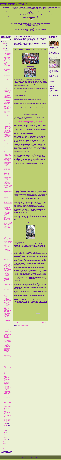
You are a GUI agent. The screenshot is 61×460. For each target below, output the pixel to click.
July (5, 428)
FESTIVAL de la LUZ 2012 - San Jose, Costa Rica (7, 396)
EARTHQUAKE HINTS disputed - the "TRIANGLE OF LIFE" (7, 209)
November (6, 51)
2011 (4, 441)
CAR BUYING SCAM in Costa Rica (7, 227)
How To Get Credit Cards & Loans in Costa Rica (7, 341)
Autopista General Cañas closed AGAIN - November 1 (8, 408)
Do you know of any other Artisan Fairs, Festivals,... (8, 253)
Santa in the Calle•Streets (6, 246)
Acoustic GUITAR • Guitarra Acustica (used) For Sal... (7, 200)
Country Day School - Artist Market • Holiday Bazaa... (8, 256)
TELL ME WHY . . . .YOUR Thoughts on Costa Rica (7, 135)
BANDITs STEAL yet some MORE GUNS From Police (8, 223)
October (5, 423)
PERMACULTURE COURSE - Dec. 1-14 (7, 412)
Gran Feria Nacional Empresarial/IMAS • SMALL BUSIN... (7, 319)
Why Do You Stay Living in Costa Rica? (7, 151)
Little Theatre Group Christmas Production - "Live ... (8, 92)
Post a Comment (18, 318)
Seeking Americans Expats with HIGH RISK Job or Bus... (7, 238)
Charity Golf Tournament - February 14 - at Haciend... (7, 78)
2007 (4, 448)
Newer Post (17, 322)
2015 (4, 43)
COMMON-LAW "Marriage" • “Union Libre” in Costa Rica (7, 115)
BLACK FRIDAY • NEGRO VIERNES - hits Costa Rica (8, 265)
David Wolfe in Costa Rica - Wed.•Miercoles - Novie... (8, 69)
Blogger (37, 457)
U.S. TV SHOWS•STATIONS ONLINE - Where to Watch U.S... (8, 323)
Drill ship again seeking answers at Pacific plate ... (7, 383)
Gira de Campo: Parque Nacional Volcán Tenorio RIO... (7, 420)
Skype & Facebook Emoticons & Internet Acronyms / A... (8, 191)
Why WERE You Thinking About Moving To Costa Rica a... (7, 143)
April (5, 434)
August (5, 427)
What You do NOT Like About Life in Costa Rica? (7, 155)
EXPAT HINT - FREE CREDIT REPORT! (7, 234)
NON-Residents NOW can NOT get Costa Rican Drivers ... (7, 388)
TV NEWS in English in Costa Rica (8, 332)
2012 (4, 48)
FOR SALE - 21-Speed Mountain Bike (7, 111)
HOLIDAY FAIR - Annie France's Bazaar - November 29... (8, 59)
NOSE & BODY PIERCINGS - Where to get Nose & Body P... (7, 350)
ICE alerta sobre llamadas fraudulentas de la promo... (7, 97)
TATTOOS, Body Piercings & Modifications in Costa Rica (7, 315)
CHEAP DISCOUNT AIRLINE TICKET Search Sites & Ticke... (8, 204)
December (6, 50)
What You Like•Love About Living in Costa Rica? (7, 159)
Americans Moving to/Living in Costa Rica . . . (7, 54)
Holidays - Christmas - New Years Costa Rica (8, 242)
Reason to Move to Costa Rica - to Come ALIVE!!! (7, 364)
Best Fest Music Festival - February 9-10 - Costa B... (7, 269)
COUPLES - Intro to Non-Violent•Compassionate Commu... (7, 261)
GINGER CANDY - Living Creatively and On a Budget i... (8, 403)
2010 (4, 443)
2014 (4, 45)
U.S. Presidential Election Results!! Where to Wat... (7, 392)
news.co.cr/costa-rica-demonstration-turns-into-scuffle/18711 (30, 121)
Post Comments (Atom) (23, 325)
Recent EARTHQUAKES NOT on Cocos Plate (7, 219)
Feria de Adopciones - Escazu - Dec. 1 (8, 124)
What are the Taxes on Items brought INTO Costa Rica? (7, 127)
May (5, 432)
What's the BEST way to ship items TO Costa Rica (7, 131)
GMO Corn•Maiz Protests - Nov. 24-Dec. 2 (7, 174)
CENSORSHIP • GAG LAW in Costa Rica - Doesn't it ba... (8, 291)
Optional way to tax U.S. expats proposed (7, 178)
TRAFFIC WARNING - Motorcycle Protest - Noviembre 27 (7, 107)
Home (30, 322)
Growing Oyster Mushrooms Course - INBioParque (8, 295)
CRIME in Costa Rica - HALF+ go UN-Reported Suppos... (7, 196)
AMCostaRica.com (32, 208)
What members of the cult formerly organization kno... (8, 87)
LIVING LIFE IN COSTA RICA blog (16, 4)
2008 (4, 446)
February (6, 437)
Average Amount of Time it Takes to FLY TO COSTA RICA (7, 360)
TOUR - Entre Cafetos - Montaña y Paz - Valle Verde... (7, 368)
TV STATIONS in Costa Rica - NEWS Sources (8, 400)
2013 (4, 46)
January (5, 439)
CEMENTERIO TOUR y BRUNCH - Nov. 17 (7, 287)
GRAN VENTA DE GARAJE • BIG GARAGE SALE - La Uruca (7, 304)
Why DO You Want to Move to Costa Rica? (7, 139)
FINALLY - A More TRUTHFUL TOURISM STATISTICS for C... (7, 336)
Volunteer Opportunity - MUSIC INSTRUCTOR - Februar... (7, 378)
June (5, 430)
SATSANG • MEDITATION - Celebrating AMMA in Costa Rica (8, 328)
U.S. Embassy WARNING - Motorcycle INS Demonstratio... (7, 74)
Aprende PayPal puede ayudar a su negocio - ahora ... (7, 182)
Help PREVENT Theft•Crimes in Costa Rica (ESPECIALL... (7, 83)
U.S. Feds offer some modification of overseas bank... (7, 168)
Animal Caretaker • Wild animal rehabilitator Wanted (7, 279)
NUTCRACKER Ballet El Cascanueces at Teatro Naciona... (7, 102)
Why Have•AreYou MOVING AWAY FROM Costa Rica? (8, 147)
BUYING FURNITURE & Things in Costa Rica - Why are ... (7, 355)
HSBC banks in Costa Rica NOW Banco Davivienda (8, 186)
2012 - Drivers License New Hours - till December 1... (8, 345)
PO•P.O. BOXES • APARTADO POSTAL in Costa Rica (7, 214)
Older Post (44, 322)
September (6, 425)
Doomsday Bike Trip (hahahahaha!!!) (7, 171)
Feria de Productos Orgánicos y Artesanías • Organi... (7, 164)
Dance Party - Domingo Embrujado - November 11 (6, 373)
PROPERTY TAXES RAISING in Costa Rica (7, 231)
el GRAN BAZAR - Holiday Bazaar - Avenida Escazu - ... (8, 283)
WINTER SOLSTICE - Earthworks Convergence (6, 274)
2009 (4, 445)
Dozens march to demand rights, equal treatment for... (7, 120)
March (5, 435)
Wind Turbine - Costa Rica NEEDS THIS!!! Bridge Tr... (8, 299)
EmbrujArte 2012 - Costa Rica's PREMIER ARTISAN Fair (7, 64)
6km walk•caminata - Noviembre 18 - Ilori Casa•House (8, 249)
